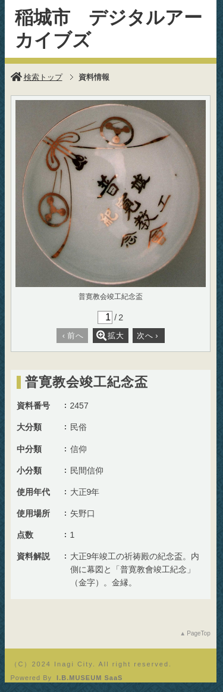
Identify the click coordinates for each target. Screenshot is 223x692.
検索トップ (36, 77)
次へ (147, 335)
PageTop (198, 633)
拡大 (110, 336)
